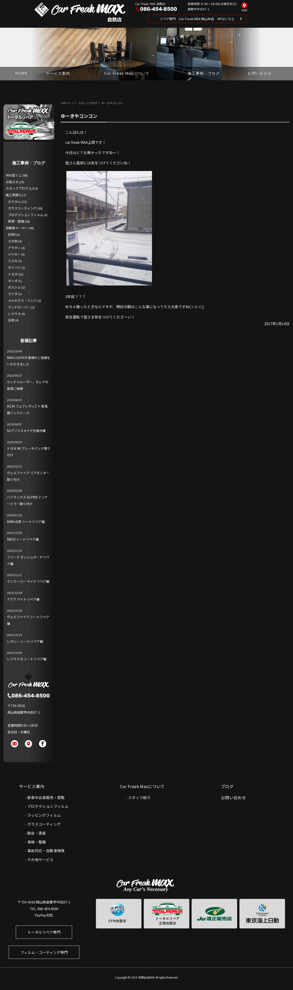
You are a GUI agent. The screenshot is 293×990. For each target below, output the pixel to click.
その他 (13, 241)
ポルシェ (14, 287)
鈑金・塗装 (36, 833)
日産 (11, 320)
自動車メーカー (17, 228)
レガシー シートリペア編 (25, 641)
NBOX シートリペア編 (23, 539)
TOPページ (67, 103)
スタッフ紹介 (139, 797)
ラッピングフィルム (44, 815)
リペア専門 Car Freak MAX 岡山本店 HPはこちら (197, 18)
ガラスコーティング (22, 208)
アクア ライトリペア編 (23, 599)
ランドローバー (19, 307)
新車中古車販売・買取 (46, 797)
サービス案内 (58, 73)
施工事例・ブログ (204, 73)
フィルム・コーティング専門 (44, 952)
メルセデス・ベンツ (22, 300)
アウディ (14, 247)
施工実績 (12, 195)
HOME (21, 73)
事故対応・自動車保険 (46, 850)
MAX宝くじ (14, 175)
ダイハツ (14, 267)
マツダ (13, 293)
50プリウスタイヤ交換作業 (26, 430)
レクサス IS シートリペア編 (26, 659)
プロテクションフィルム (25, 214)
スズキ (13, 260)
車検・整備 (16, 221)
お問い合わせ (260, 73)
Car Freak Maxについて (126, 73)
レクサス (14, 313)
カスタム (14, 201)
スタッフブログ (88, 103)
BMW (12, 234)
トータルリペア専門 (43, 932)
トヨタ (13, 274)
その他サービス (40, 859)
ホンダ (13, 280)
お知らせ (12, 182)
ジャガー (14, 254)
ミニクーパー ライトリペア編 (28, 581)
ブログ (227, 786)
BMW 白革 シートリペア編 (26, 521)
